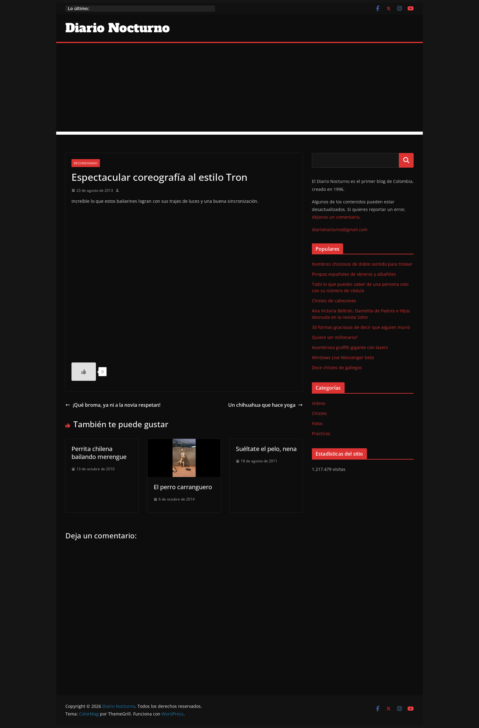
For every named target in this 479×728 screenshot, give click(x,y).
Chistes (319, 413)
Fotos (317, 423)
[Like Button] (83, 371)
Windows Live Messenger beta (343, 357)
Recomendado (85, 163)
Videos (318, 403)
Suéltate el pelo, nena (266, 449)
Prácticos (321, 433)
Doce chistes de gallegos (337, 367)
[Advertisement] (239, 89)
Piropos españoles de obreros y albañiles (354, 274)
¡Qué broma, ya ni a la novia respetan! (112, 405)
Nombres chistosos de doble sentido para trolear (362, 264)
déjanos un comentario (335, 217)
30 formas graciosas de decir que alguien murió (361, 327)
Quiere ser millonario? (334, 337)
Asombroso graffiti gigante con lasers (350, 347)
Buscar (406, 160)
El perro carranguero (183, 487)
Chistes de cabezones (334, 301)
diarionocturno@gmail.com (339, 229)
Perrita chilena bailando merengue (98, 453)
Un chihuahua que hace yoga (265, 405)
